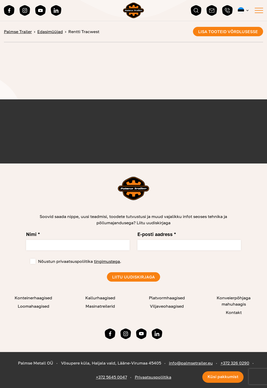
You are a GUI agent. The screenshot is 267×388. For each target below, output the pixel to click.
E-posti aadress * (156, 234)
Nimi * (33, 234)
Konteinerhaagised (33, 297)
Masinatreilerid (100, 306)
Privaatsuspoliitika (153, 377)
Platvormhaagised (167, 297)
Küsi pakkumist (223, 376)
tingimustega (107, 261)
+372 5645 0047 (111, 377)
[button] (244, 10)
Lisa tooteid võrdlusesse (228, 31)
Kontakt (234, 312)
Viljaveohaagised (167, 306)
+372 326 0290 (235, 363)
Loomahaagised (33, 306)
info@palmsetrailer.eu (191, 363)
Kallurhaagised (100, 297)
